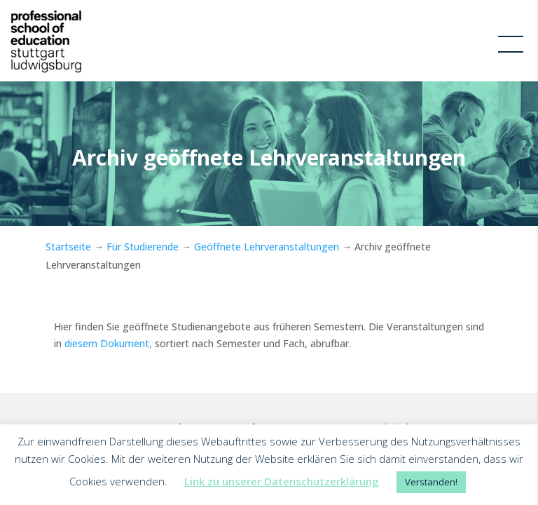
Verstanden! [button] (431, 482)
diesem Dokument (105, 343)
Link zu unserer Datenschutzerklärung (281, 481)
